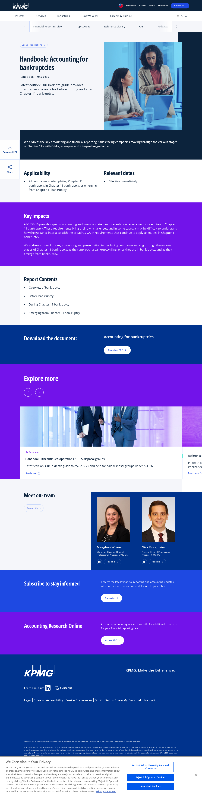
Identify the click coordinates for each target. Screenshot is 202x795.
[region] (101, 775)
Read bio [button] (111, 561)
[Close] (196, 775)
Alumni (142, 5)
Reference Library (114, 26)
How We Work (89, 16)
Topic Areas (83, 26)
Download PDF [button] (117, 350)
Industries (63, 16)
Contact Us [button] (32, 508)
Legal (27, 700)
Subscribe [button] (110, 598)
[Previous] (28, 392)
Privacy (39, 700)
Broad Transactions (33, 44)
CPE (141, 26)
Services (41, 16)
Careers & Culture (121, 16)
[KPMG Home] (21, 5)
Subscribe (163, 5)
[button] (121, 6)
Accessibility (54, 700)
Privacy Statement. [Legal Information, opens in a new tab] (106, 791)
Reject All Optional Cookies (151, 777)
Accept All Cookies (150, 786)
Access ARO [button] (111, 640)
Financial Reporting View (47, 26)
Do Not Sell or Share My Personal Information (126, 700)
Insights (20, 16)
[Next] (39, 392)
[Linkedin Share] (47, 688)
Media (152, 5)
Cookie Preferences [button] (78, 700)
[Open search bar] (183, 17)
